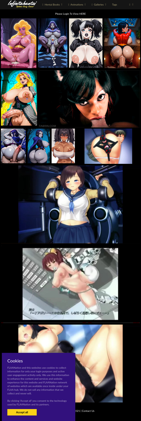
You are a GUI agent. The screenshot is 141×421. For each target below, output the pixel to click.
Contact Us (88, 410)
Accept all (22, 412)
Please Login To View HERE (70, 13)
